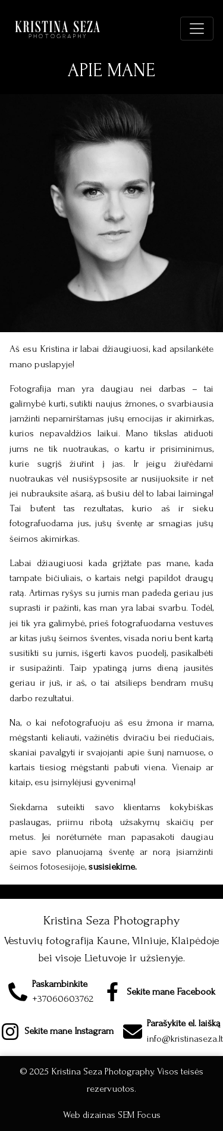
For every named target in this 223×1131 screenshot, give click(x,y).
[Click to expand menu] (196, 28)
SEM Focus (139, 1115)
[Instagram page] (57, 1031)
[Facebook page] (159, 991)
